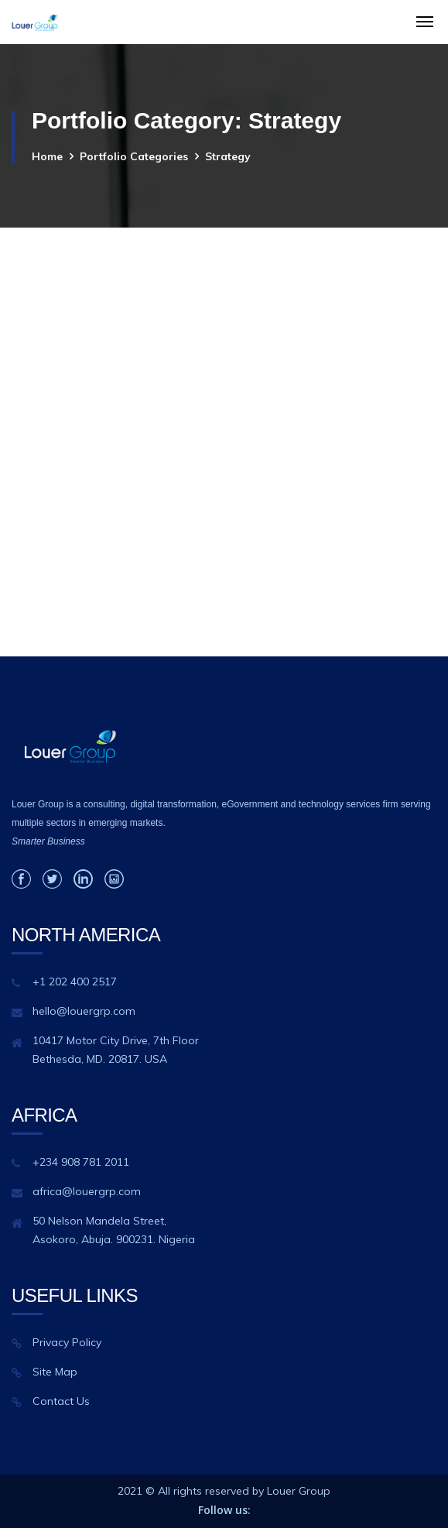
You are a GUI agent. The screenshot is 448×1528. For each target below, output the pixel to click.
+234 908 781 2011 (80, 1162)
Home (47, 156)
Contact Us (61, 1401)
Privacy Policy (66, 1342)
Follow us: (224, 1509)
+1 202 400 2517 (74, 981)
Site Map (54, 1372)
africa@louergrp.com (86, 1191)
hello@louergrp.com (83, 1011)
